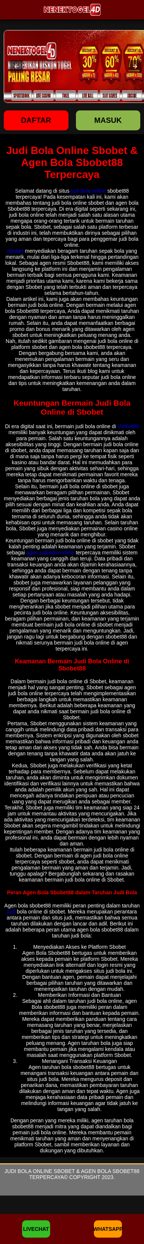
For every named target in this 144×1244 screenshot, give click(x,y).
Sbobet (15, 251)
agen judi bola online (50, 553)
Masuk (108, 120)
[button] (16, 66)
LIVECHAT (36, 1229)
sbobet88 (128, 426)
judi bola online (88, 191)
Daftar (36, 120)
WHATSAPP (108, 1229)
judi (11, 912)
